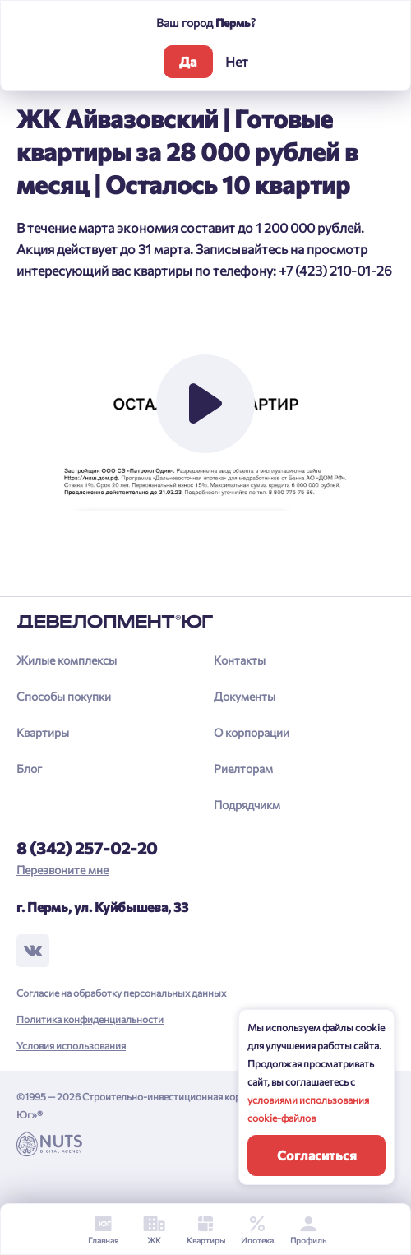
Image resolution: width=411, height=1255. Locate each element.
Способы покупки (63, 696)
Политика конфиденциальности (90, 1019)
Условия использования (71, 1045)
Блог (29, 769)
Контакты (240, 660)
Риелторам (243, 769)
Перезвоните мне (62, 870)
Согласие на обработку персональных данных (121, 992)
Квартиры (42, 732)
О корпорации (251, 732)
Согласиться (317, 1155)
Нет (236, 61)
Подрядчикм (247, 805)
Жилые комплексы (66, 660)
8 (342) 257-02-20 (86, 848)
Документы (244, 696)
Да (187, 61)
